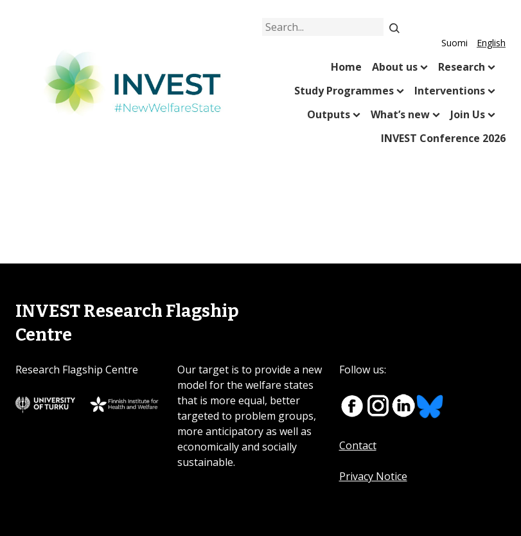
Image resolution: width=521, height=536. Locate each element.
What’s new (400, 114)
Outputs (328, 114)
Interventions (449, 91)
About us (395, 67)
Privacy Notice (373, 476)
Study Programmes (344, 91)
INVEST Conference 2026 (443, 138)
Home (346, 67)
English (491, 43)
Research (461, 67)
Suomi (454, 43)
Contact (357, 445)
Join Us (467, 114)
